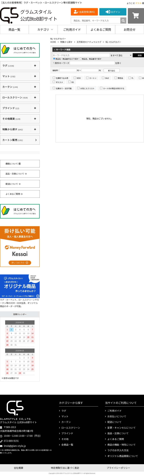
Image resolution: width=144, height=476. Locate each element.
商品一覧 (14, 29)
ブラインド (67, 433)
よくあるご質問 (101, 29)
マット (64, 416)
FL (132, 78)
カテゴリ (43, 29)
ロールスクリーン (70, 427)
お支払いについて (116, 416)
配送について (13, 183)
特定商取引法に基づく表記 (65, 468)
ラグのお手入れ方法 (118, 450)
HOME (53, 41)
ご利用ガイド (72, 29)
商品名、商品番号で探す (90, 59)
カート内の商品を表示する (113, 88)
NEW (79, 78)
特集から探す (66, 41)
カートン (92, 78)
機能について (13, 163)
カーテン (66, 422)
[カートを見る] (136, 16)
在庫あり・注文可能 (64, 88)
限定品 (120, 78)
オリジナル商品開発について (122, 456)
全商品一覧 (67, 444)
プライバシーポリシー (118, 468)
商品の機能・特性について (121, 444)
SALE (107, 78)
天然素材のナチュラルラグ (89, 41)
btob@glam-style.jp (15, 446)
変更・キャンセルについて (121, 427)
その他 (64, 439)
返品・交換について (16, 173)
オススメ (59, 82)
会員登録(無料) (87, 12)
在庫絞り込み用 (62, 78)
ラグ (63, 410)
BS (73, 82)
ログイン (115, 12)
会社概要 (18, 468)
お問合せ (129, 29)
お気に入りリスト (87, 88)
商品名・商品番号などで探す (65, 59)
